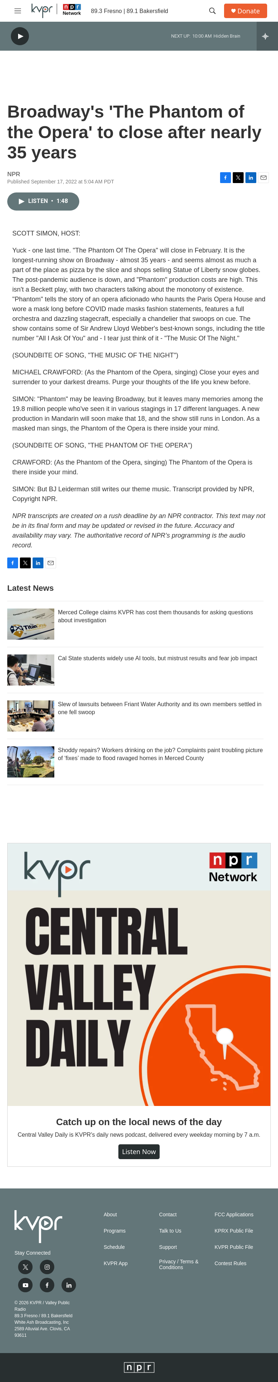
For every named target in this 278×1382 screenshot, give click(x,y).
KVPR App (115, 1263)
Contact (168, 1214)
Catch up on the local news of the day (139, 1121)
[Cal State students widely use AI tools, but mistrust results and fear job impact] (30, 670)
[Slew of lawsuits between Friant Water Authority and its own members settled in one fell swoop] (30, 716)
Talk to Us (170, 1231)
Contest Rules (231, 1263)
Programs (115, 1231)
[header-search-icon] (212, 11)
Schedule (114, 1247)
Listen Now (139, 1151)
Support (168, 1247)
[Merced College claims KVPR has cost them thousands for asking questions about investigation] (30, 624)
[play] (20, 36)
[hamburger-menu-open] (18, 11)
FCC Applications (234, 1214)
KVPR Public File (234, 1247)
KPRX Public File (234, 1231)
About (110, 1214)
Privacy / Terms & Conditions (179, 1264)
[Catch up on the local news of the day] (139, 974)
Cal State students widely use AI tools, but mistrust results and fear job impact (157, 658)
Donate (248, 11)
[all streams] (267, 36)
